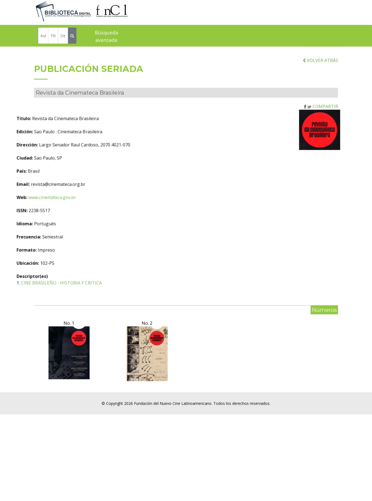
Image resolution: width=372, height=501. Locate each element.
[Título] (53, 36)
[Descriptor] (63, 36)
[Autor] (43, 36)
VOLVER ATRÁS (320, 75)
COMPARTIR (321, 121)
